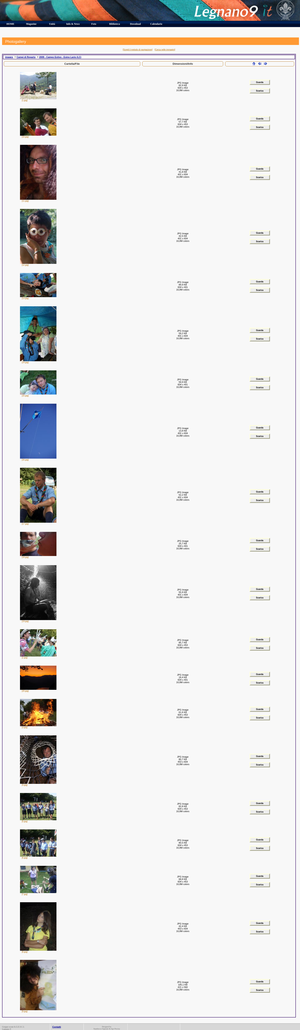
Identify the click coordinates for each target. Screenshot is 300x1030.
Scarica (260, 91)
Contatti (56, 1027)
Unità (52, 23)
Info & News (73, 23)
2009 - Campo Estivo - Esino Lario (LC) (60, 57)
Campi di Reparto (26, 57)
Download (135, 23)
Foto (93, 23)
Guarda (259, 82)
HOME (10, 23)
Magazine (31, 23)
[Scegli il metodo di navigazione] (137, 49)
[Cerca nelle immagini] (165, 49)
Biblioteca (114, 23)
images (9, 57)
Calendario (156, 23)
